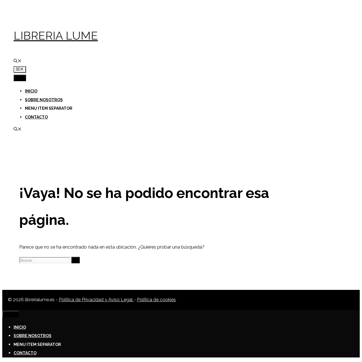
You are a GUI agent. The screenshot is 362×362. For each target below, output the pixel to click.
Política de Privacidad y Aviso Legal (96, 299)
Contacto (36, 117)
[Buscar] (75, 260)
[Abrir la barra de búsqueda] (17, 61)
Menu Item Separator (48, 108)
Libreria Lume (56, 35)
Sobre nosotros (44, 100)
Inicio (31, 91)
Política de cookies (156, 299)
